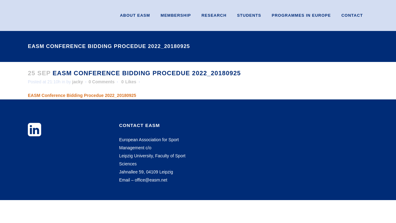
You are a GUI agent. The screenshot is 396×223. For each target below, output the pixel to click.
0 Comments (101, 81)
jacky (77, 81)
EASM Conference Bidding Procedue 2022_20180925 (82, 95)
